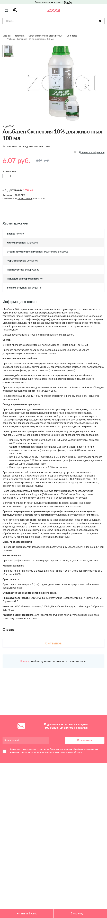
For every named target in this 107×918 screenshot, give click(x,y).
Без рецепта (34, 287)
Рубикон (20, 233)
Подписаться (84, 740)
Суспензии (32, 260)
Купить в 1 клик (27, 913)
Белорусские (32, 269)
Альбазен (32, 242)
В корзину (76, 913)
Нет (42, 278)
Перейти (68, 2)
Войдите (25, 661)
